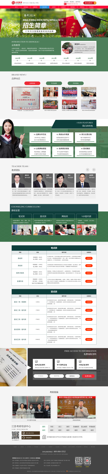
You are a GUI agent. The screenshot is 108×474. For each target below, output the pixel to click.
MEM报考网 (78, 446)
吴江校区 (43, 446)
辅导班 (54, 7)
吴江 (27, 3)
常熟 (37, 3)
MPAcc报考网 (72, 446)
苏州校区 (36, 446)
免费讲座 (35, 7)
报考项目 (73, 7)
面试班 (22, 446)
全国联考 (63, 7)
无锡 (30, 3)
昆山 (33, 3)
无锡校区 (50, 446)
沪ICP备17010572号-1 (60, 471)
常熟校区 (65, 446)
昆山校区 (58, 446)
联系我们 (91, 7)
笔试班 (15, 446)
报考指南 (26, 7)
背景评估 (82, 7)
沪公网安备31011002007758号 (73, 471)
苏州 (24, 3)
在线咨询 (89, 258)
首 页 (16, 7)
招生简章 (44, 7)
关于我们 (29, 446)
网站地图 (93, 446)
